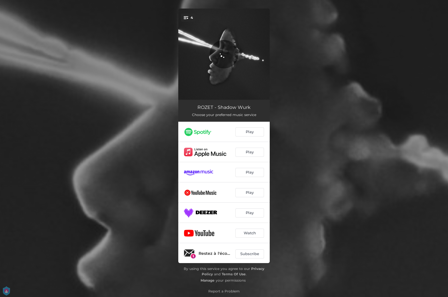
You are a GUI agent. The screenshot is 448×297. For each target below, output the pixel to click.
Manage (208, 280)
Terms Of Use (234, 274)
